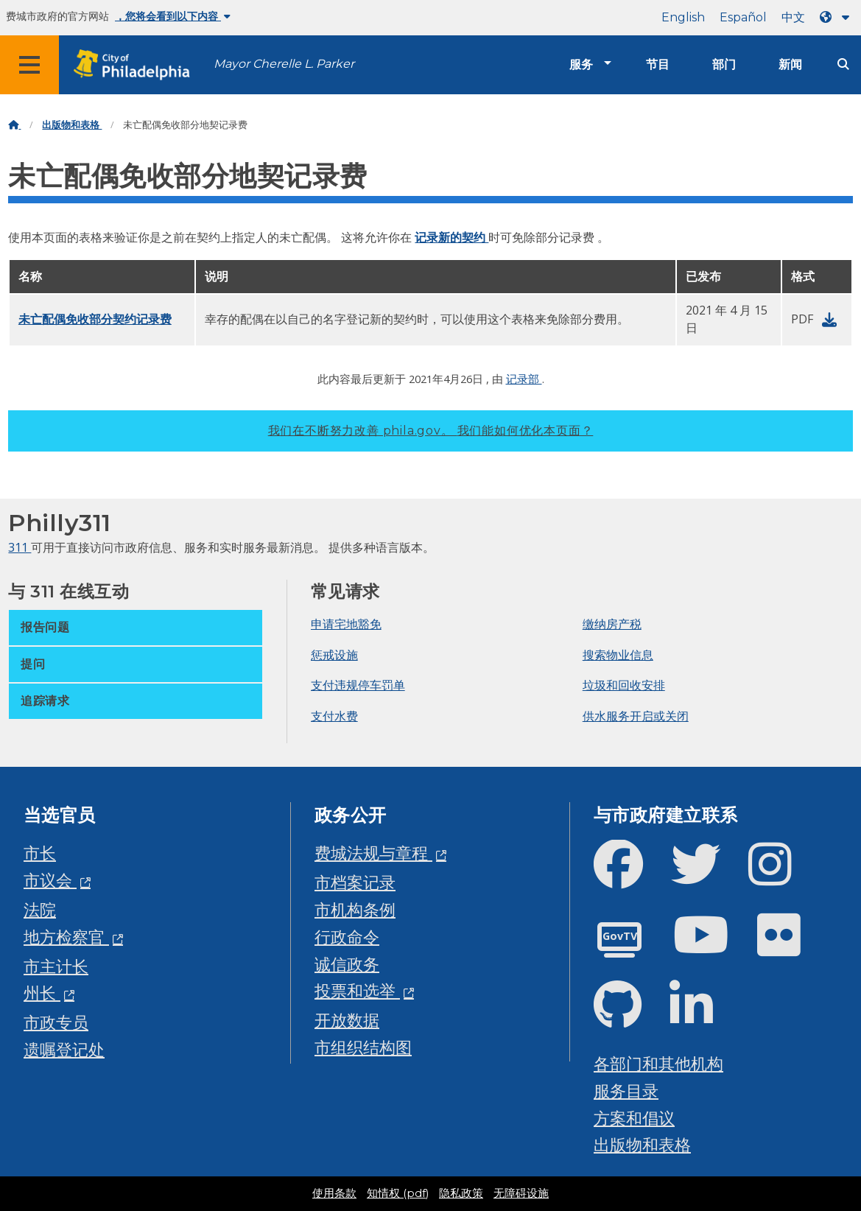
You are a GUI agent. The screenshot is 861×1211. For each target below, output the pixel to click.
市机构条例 (355, 909)
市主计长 (56, 966)
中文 (793, 17)
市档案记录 (355, 882)
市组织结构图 (363, 1047)
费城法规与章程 (373, 852)
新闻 (790, 64)
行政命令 (346, 936)
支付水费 (334, 716)
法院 (40, 909)
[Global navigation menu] (29, 64)
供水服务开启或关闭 (636, 716)
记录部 (524, 378)
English (683, 17)
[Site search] (843, 64)
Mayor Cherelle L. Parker (284, 64)
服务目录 (626, 1090)
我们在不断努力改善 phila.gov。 (431, 431)
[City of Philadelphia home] (136, 65)
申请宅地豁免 (346, 624)
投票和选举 (357, 990)
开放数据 (346, 1019)
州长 (42, 992)
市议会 (50, 879)
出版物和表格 (72, 125)
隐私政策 (461, 1193)
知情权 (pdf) (398, 1193)
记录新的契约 (451, 237)
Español (743, 17)
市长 (40, 852)
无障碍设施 (521, 1193)
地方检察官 (66, 936)
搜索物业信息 (618, 655)
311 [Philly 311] (19, 547)
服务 (581, 64)
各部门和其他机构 (658, 1063)
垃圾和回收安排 (624, 685)
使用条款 (334, 1193)
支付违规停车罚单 (358, 685)
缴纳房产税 (612, 624)
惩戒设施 (334, 655)
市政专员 (56, 1022)
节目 (658, 64)
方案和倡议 (634, 1117)
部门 (724, 64)
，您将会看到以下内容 (173, 16)
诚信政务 (346, 963)
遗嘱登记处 (64, 1049)
